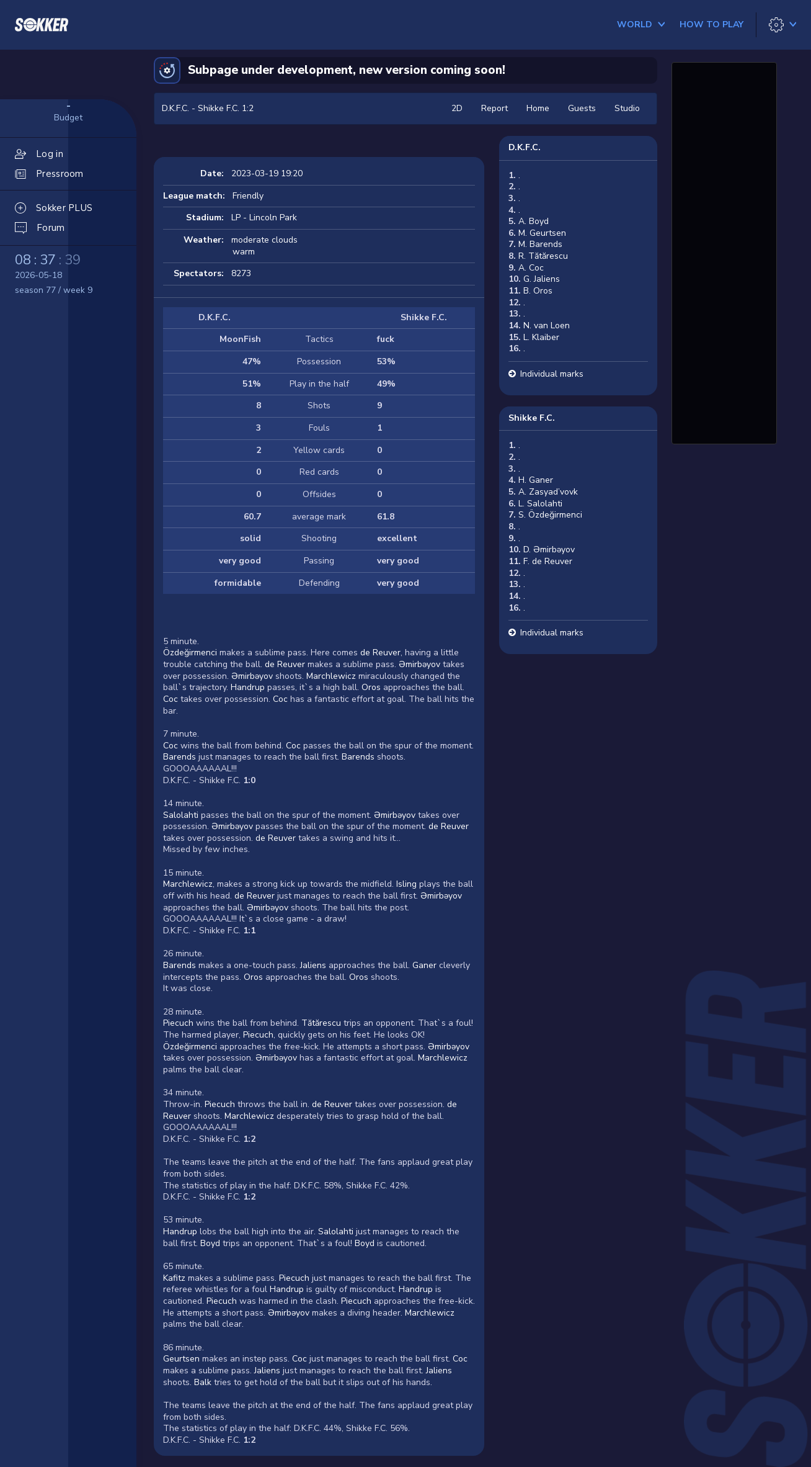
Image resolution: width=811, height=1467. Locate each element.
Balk (202, 1382)
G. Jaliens (541, 279)
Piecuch (178, 1023)
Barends (179, 757)
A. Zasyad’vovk (548, 492)
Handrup (248, 687)
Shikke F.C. (531, 418)
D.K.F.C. (524, 147)
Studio (627, 108)
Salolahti (180, 815)
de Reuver (380, 652)
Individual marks (551, 374)
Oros (371, 687)
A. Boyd (533, 221)
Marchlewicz (331, 676)
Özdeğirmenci (190, 652)
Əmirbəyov (419, 664)
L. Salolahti (540, 503)
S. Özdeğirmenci (550, 515)
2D (457, 108)
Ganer (424, 965)
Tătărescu (321, 1023)
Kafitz (174, 1278)
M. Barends (540, 244)
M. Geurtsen (542, 233)
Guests (582, 108)
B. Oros (537, 291)
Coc (170, 699)
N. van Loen (546, 325)
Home (537, 108)
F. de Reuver (547, 561)
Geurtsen (181, 1359)
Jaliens (313, 965)
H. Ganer (535, 480)
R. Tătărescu (543, 256)
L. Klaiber (541, 337)
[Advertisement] (724, 251)
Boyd (210, 1243)
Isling (406, 884)
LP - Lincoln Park (264, 217)
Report (494, 108)
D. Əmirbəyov (549, 549)
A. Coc (531, 268)
